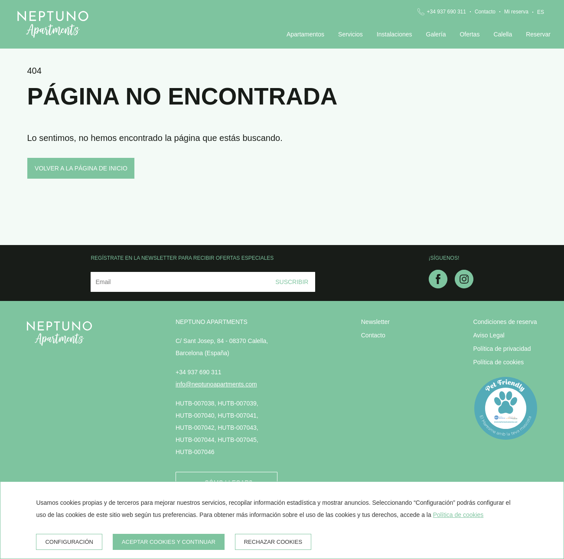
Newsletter (375, 321)
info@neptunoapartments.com (216, 384)
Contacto (485, 11)
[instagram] (464, 285)
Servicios (350, 34)
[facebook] (438, 285)
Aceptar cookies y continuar (168, 542)
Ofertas (469, 34)
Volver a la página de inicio (81, 168)
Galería (436, 34)
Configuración (69, 542)
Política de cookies (498, 362)
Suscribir (291, 281)
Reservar (538, 34)
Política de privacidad (502, 348)
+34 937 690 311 (446, 11)
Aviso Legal (488, 335)
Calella (502, 34)
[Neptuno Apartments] (52, 24)
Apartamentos (305, 34)
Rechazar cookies (273, 542)
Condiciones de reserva (505, 321)
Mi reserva (516, 11)
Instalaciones (394, 34)
